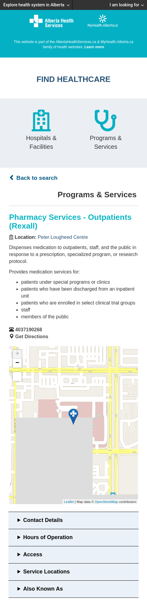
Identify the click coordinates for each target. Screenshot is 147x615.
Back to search (33, 177)
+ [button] (17, 354)
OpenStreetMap (106, 502)
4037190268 (28, 329)
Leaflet (69, 502)
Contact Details (43, 520)
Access (32, 554)
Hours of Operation (48, 537)
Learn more (94, 47)
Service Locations (46, 572)
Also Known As (43, 589)
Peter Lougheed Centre (63, 237)
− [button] (17, 363)
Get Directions (31, 336)
